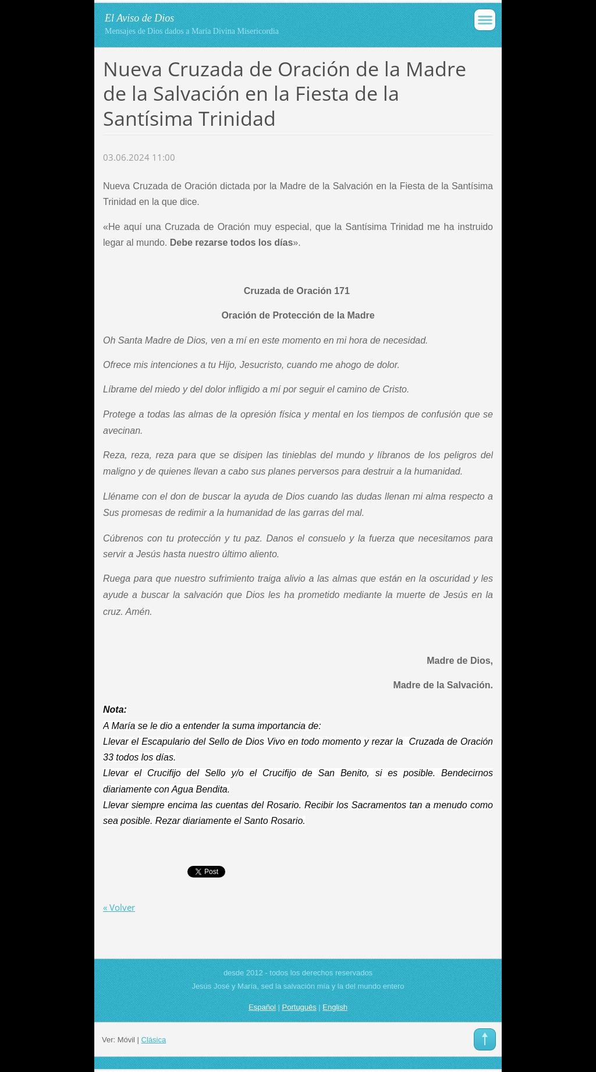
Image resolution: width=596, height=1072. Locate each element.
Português (299, 1007)
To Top (485, 1039)
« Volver (119, 907)
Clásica (153, 1039)
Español (262, 1007)
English (334, 1007)
